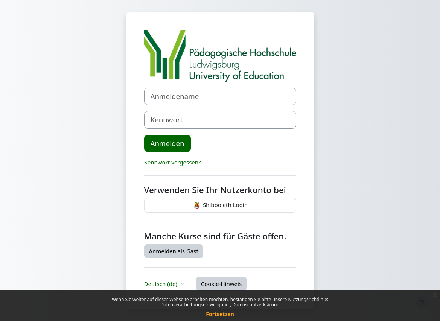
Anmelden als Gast (173, 251)
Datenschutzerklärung (255, 304)
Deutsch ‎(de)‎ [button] (161, 284)
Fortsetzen (220, 314)
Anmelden (167, 143)
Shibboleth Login (220, 205)
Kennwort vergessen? (172, 162)
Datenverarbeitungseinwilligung (195, 304)
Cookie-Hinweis (221, 284)
